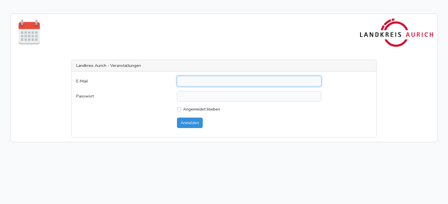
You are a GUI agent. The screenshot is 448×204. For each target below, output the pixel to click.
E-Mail (82, 81)
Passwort (85, 96)
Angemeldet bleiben (201, 109)
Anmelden (190, 123)
